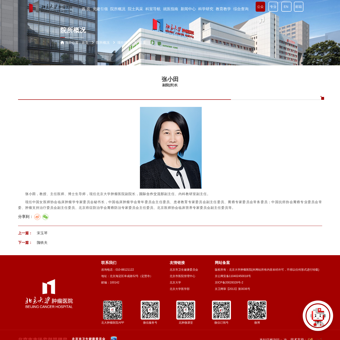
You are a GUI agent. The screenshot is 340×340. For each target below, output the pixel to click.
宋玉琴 (42, 233)
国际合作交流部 (151, 194)
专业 (273, 7)
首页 (85, 42)
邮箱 (298, 7)
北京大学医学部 (180, 289)
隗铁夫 (42, 242)
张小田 (30, 194)
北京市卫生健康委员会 (184, 269)
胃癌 (231, 202)
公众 (260, 7)
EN (286, 7)
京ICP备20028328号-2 (229, 282)
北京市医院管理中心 (182, 276)
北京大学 (175, 282)
